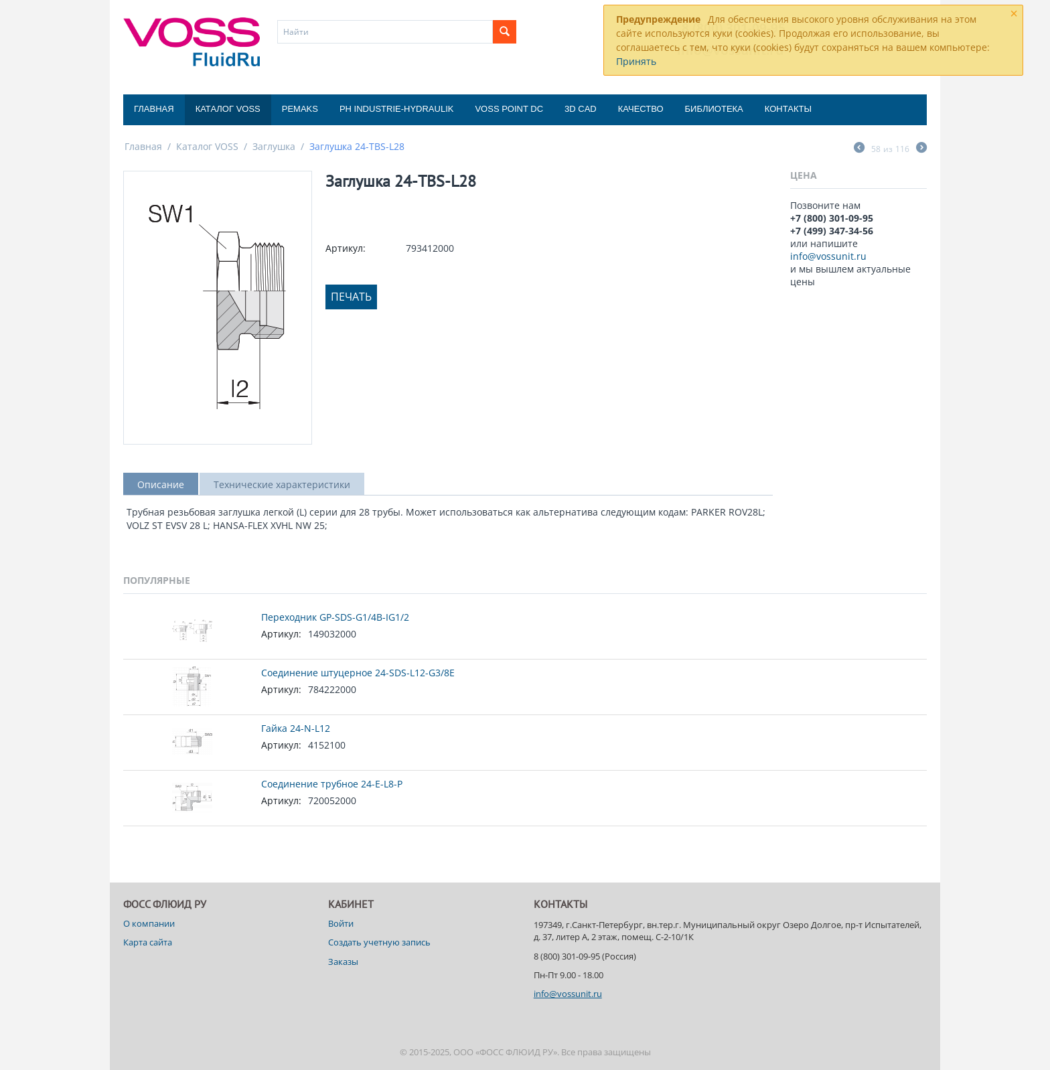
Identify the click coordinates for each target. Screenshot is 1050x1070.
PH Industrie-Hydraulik (396, 109)
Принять (636, 61)
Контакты (788, 109)
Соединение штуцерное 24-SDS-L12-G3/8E (358, 672)
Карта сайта (147, 942)
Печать (351, 296)
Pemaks (300, 109)
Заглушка (273, 146)
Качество (641, 109)
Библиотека (714, 109)
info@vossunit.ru (828, 256)
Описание (160, 484)
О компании (149, 923)
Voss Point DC (509, 109)
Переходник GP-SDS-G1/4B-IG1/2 (335, 617)
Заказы (343, 962)
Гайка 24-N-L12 (295, 728)
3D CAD (581, 109)
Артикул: (345, 248)
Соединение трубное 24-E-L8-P (331, 783)
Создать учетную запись (379, 942)
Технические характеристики (282, 484)
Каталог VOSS (228, 109)
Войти (341, 923)
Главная (154, 109)
